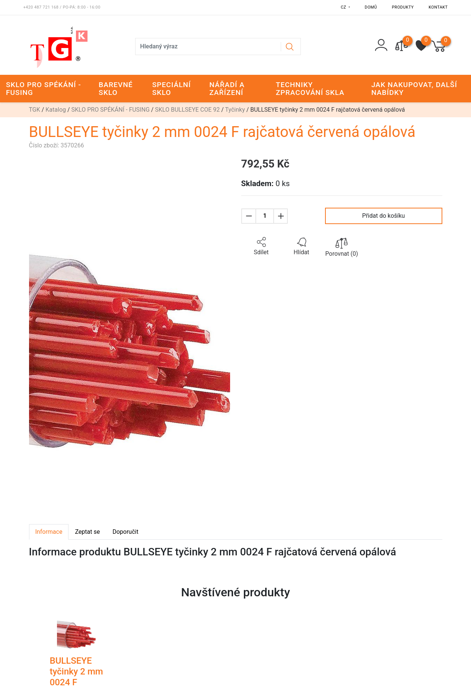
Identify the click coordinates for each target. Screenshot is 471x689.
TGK (34, 109)
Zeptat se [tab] (87, 531)
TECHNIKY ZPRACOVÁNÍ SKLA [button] (310, 88)
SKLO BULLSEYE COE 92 (187, 109)
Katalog (55, 109)
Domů (371, 7)
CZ (344, 7)
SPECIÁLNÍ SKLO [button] (171, 88)
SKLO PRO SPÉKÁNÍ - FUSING (110, 109)
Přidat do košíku (383, 215)
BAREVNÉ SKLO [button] (116, 88)
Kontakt (438, 7)
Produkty (403, 7)
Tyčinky (235, 109)
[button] (261, 246)
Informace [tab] (49, 531)
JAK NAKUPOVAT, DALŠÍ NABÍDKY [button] (414, 88)
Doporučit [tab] (125, 531)
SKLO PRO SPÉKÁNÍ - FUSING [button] (43, 88)
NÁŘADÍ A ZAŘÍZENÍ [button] (227, 88)
